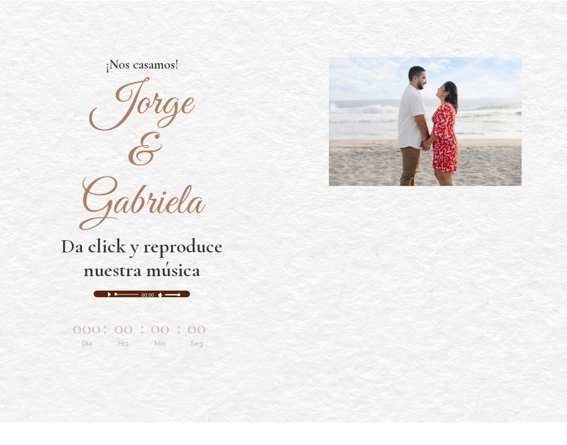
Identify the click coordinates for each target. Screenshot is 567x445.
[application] (142, 294)
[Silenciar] (160, 294)
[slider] (127, 294)
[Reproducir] (109, 293)
